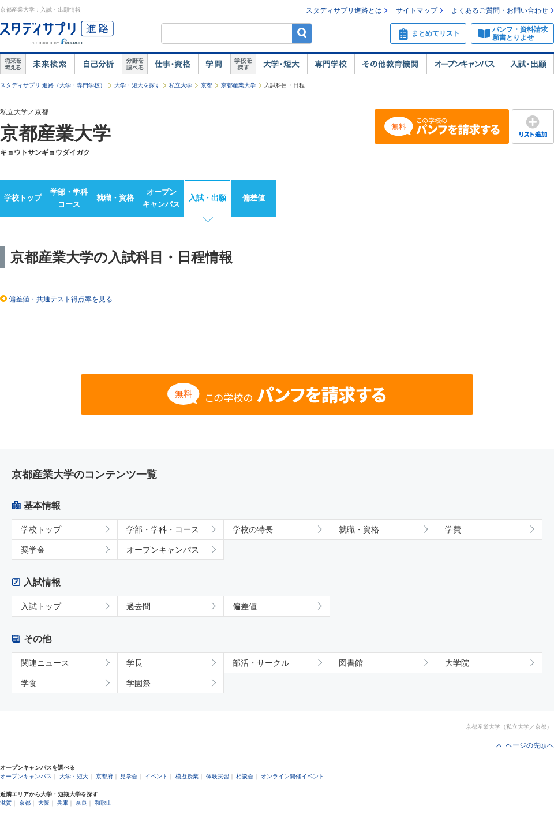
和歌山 (103, 803)
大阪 (44, 803)
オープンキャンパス (464, 64)
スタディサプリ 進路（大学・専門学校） (53, 85)
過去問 (138, 606)
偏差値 (253, 197)
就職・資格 (115, 197)
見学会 (128, 776)
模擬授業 (187, 776)
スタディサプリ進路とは (344, 10)
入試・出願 (528, 64)
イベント (156, 776)
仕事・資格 (172, 64)
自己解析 (98, 64)
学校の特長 (253, 529)
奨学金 (33, 549)
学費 (453, 529)
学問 (214, 64)
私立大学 (180, 85)
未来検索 (49, 64)
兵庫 (62, 803)
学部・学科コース (69, 198)
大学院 (457, 662)
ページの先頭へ (530, 745)
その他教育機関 (390, 64)
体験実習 (217, 776)
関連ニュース (45, 662)
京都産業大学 (238, 85)
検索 (302, 33)
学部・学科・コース (162, 529)
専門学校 (330, 64)
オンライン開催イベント (292, 776)
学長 (134, 662)
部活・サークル (261, 662)
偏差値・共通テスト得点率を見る (61, 299)
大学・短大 (281, 64)
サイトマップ (416, 10)
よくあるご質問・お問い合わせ (499, 10)
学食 (29, 683)
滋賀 (6, 803)
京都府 (104, 776)
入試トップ (41, 606)
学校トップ (23, 197)
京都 (206, 85)
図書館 (351, 662)
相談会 (244, 776)
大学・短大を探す (137, 85)
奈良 (81, 803)
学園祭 (138, 683)
